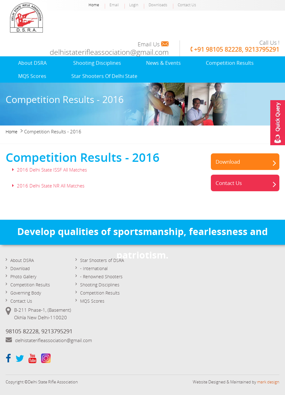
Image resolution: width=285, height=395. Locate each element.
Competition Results (230, 62)
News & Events (163, 62)
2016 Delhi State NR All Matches (50, 185)
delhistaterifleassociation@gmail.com (109, 52)
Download (228, 161)
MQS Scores (32, 76)
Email (114, 4)
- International (94, 268)
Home (94, 4)
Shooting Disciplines (97, 62)
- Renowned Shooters (101, 277)
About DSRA (32, 62)
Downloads (158, 4)
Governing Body (25, 293)
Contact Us (187, 4)
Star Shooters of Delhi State (104, 76)
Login (133, 4)
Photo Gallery (23, 277)
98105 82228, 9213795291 (39, 331)
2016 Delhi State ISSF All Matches (52, 170)
